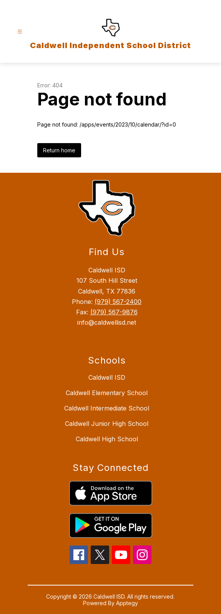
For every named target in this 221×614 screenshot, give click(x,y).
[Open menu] (19, 31)
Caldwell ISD (106, 377)
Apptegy (127, 603)
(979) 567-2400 (118, 301)
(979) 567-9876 (114, 312)
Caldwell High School (107, 439)
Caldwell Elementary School (107, 393)
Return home (59, 150)
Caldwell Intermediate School (106, 408)
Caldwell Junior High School (106, 423)
